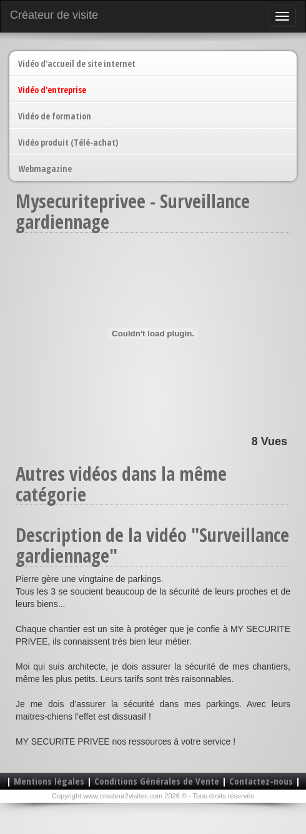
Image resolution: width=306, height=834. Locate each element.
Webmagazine (45, 168)
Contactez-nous (261, 781)
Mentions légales (49, 781)
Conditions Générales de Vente (156, 781)
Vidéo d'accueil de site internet (77, 63)
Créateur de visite (54, 15)
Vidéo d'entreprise (52, 90)
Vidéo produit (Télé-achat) (68, 142)
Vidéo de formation (54, 116)
